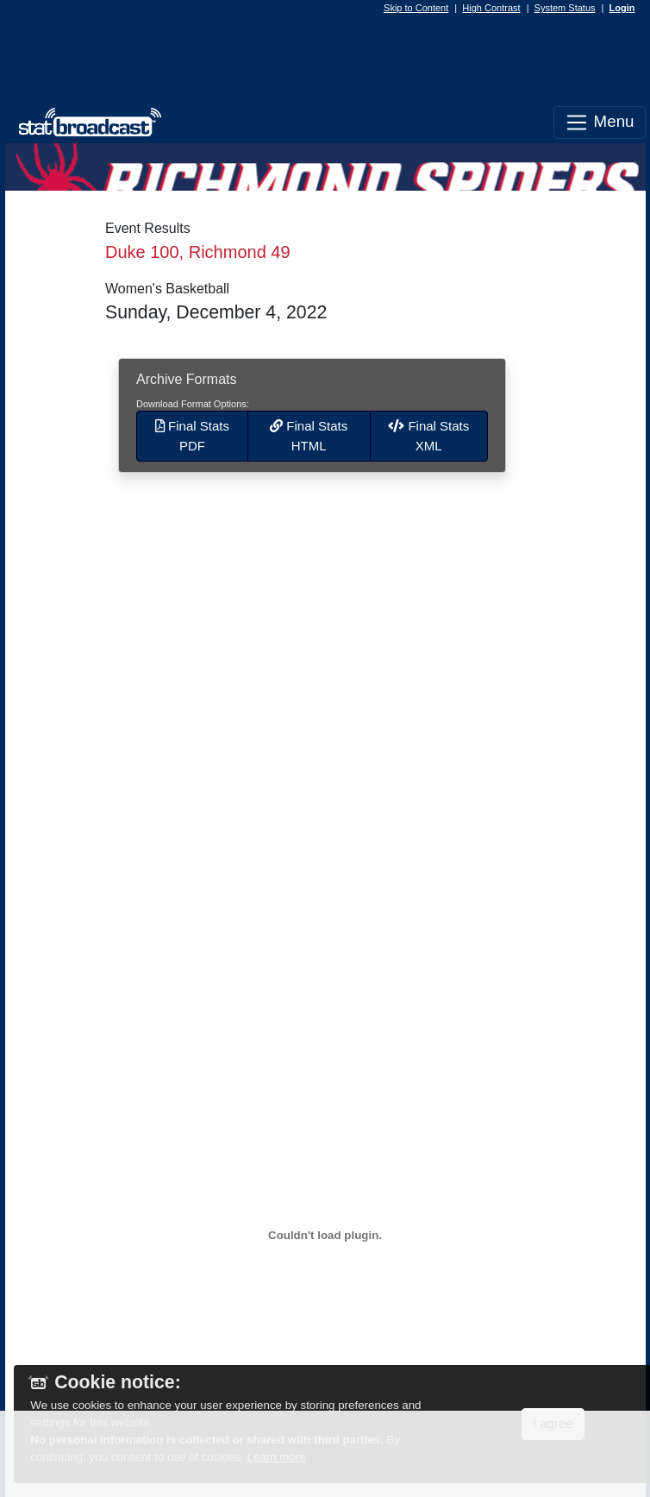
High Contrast (491, 8)
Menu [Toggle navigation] (599, 122)
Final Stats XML (428, 435)
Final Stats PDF (192, 435)
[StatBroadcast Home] (85, 122)
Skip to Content (416, 8)
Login (622, 8)
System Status (565, 8)
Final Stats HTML (308, 435)
